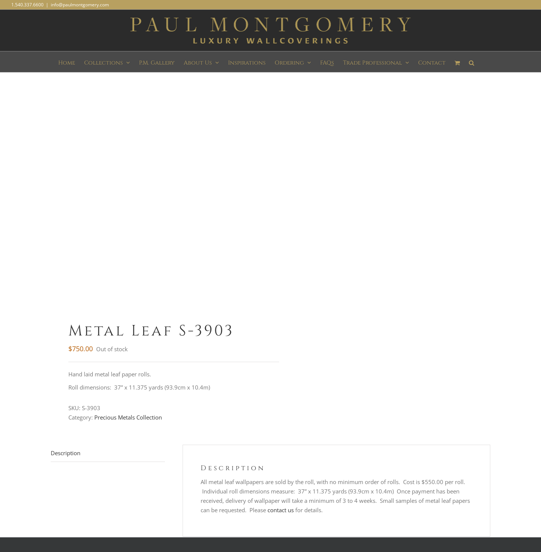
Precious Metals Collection (128, 417)
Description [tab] (65, 453)
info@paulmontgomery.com (80, 5)
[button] (471, 61)
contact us (280, 510)
